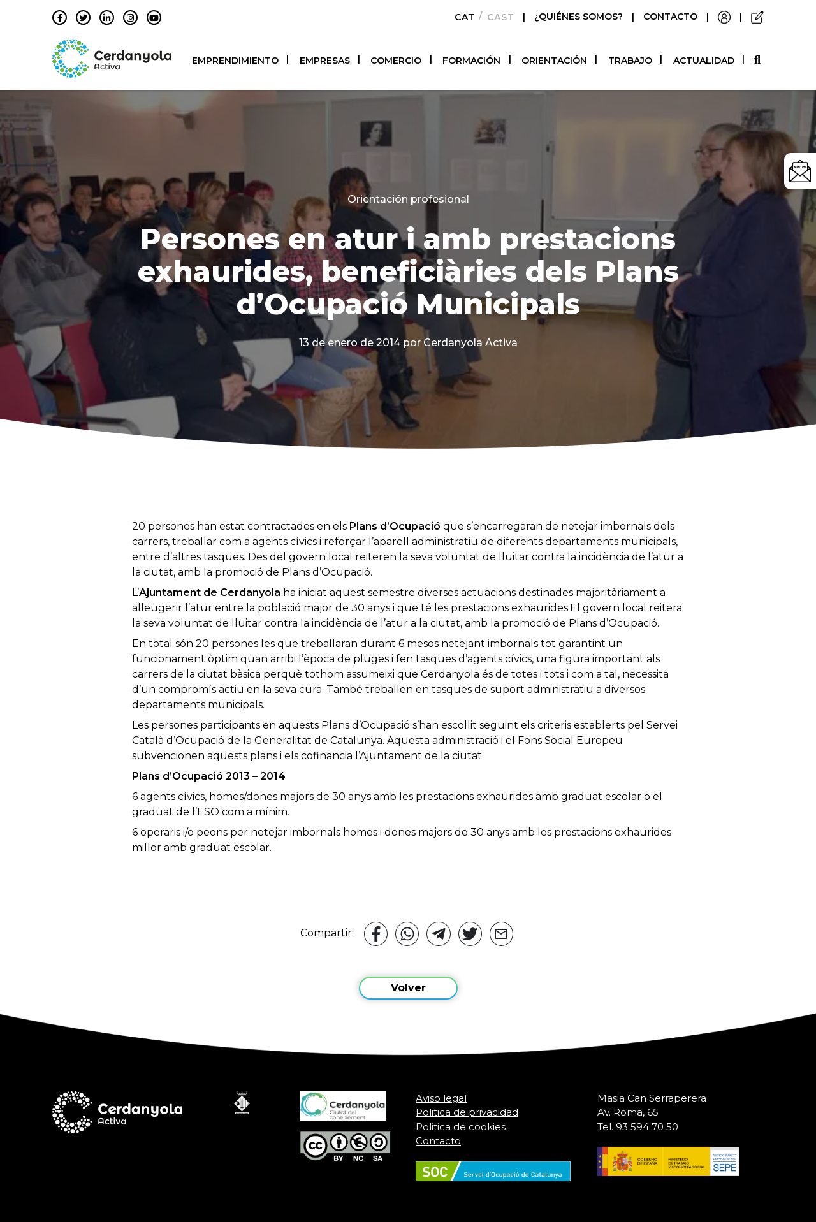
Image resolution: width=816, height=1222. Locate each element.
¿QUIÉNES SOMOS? (579, 16)
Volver (408, 988)
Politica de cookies (461, 1127)
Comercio (395, 60)
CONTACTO (670, 16)
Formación (471, 60)
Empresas (325, 60)
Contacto (438, 1141)
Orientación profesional (408, 199)
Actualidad (703, 60)
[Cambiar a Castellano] (497, 17)
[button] (759, 60)
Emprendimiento (235, 60)
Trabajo (630, 60)
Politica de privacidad (467, 1112)
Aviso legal (441, 1098)
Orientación (554, 60)
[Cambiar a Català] (461, 17)
